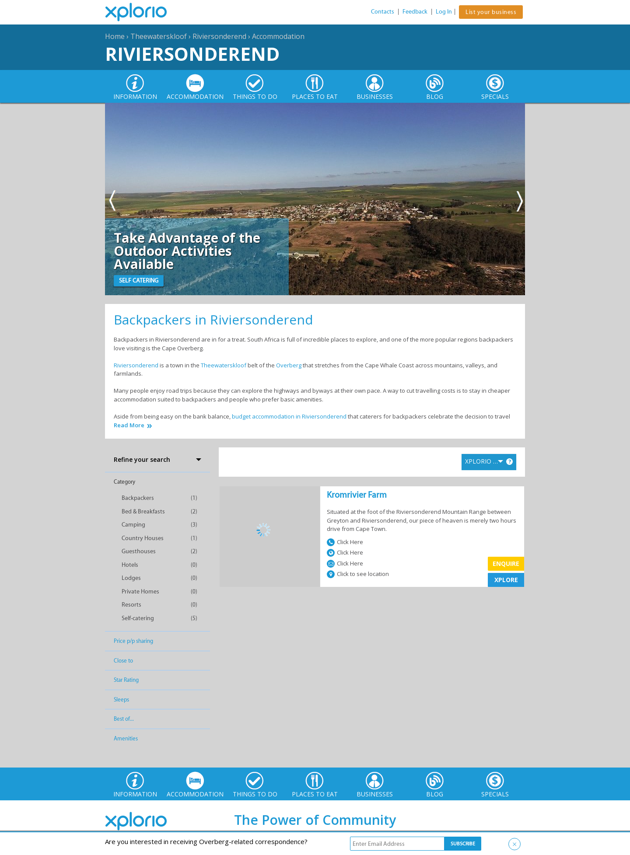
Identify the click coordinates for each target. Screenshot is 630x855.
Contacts (382, 11)
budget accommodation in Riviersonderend (289, 416)
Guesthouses (139, 551)
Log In (444, 11)
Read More (129, 425)
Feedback (414, 11)
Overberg (288, 365)
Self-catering (138, 618)
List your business (491, 12)
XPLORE (506, 580)
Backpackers (138, 498)
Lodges (131, 578)
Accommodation (278, 36)
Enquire (506, 563)
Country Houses (143, 538)
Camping (133, 524)
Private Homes (140, 591)
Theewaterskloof (158, 36)
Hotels (130, 565)
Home (115, 36)
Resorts (131, 604)
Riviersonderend (219, 36)
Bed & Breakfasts (143, 511)
